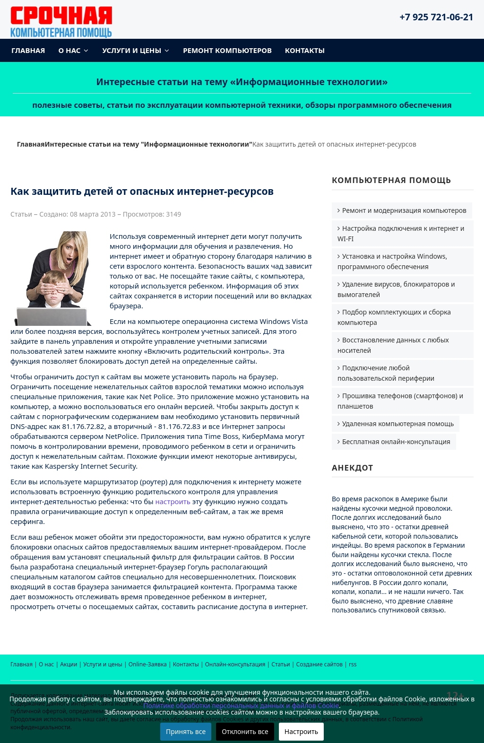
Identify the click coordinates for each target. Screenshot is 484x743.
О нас (70, 50)
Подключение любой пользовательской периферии (385, 373)
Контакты (305, 50)
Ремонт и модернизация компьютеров (404, 210)
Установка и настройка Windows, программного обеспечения (392, 261)
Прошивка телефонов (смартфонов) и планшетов (400, 401)
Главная (28, 50)
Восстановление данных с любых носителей (393, 345)
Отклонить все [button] (245, 731)
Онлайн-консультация (235, 664)
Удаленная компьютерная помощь (398, 423)
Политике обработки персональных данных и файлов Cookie (241, 705)
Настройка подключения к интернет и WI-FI (401, 233)
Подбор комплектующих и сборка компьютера (394, 317)
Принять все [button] (186, 731)
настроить (173, 501)
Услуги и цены (131, 50)
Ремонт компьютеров (227, 50)
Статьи (280, 664)
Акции (68, 664)
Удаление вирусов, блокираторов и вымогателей (396, 289)
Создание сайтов (319, 664)
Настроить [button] (301, 731)
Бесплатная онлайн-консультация (396, 441)
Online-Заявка (148, 664)
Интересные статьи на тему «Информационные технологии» (242, 81)
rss (352, 664)
